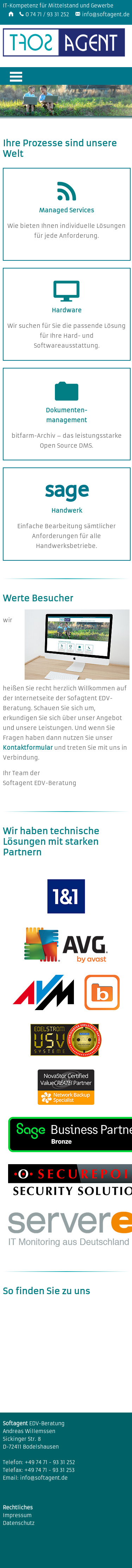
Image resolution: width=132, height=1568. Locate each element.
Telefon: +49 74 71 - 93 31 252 (39, 1462)
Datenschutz (18, 1523)
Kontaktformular (28, 747)
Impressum (17, 1515)
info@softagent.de (106, 14)
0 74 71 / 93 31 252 (47, 14)
